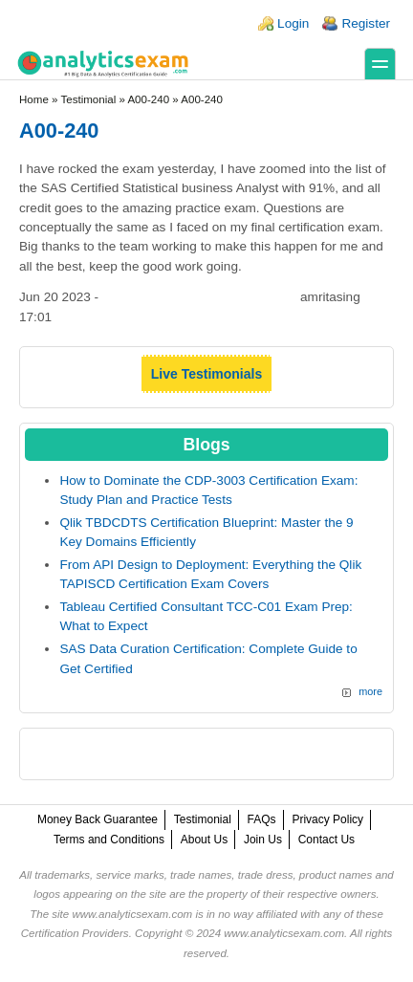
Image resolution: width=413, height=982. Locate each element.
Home (34, 99)
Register (365, 23)
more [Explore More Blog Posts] (370, 691)
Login (293, 23)
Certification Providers (75, 933)
